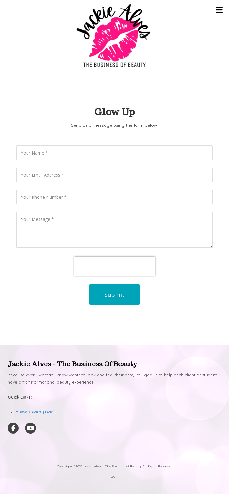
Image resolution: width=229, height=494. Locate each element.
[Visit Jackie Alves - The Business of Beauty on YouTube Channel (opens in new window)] (30, 428)
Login (114, 476)
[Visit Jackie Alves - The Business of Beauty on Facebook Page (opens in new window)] (13, 428)
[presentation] (114, 266)
